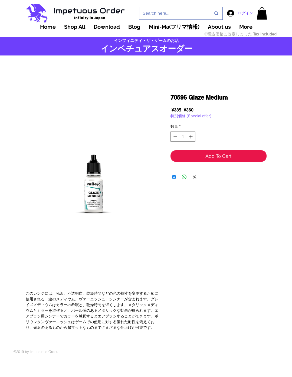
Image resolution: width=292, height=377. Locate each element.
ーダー (180, 48)
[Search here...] (173, 13)
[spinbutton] (183, 136)
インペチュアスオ (134, 48)
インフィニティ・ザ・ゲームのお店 (146, 40)
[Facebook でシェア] (174, 177)
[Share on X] (194, 177)
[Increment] (191, 136)
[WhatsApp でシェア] (184, 177)
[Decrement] (174, 136)
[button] (262, 13)
